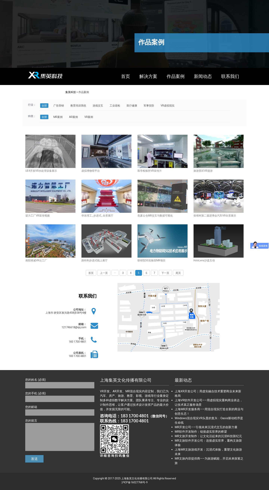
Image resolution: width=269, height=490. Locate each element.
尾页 (178, 272)
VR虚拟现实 (167, 105)
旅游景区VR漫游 (203, 170)
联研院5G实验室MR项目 (151, 260)
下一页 (165, 272)
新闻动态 (203, 76)
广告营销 (58, 105)
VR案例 (88, 116)
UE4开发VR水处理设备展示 (41, 170)
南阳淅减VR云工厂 (36, 260)
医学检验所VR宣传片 (149, 170)
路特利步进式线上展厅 (94, 260)
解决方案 (148, 76)
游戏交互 (98, 105)
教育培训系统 (78, 105)
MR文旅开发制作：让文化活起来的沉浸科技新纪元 (208, 436)
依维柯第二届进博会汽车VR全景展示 (215, 215)
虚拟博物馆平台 (90, 170)
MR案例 (58, 116)
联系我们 (230, 76)
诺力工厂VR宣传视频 (37, 215)
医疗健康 (132, 105)
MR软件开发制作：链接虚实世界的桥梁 (201, 431)
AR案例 (73, 116)
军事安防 (149, 105)
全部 (44, 105)
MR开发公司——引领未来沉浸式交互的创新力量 (206, 427)
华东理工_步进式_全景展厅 (97, 215)
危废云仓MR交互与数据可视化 (155, 215)
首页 (125, 76)
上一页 (104, 272)
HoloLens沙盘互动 (204, 260)
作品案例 (176, 76)
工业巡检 (115, 105)
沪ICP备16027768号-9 (134, 482)
